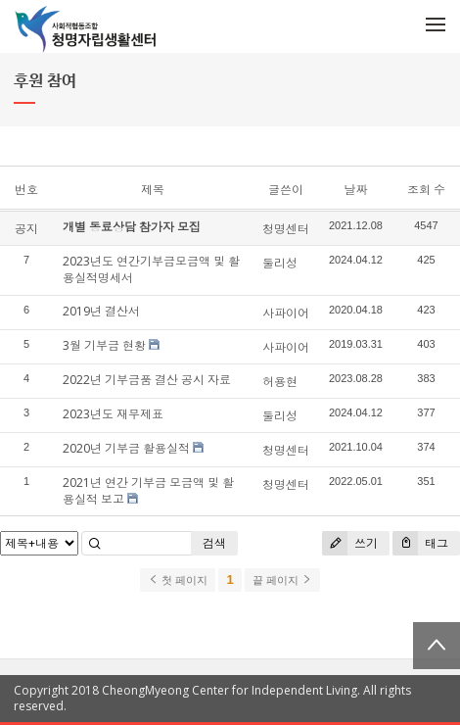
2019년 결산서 (101, 311)
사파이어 (285, 313)
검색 (214, 543)
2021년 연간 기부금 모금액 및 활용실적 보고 (148, 491)
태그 (420, 543)
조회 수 (426, 189)
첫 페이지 (177, 580)
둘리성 (280, 263)
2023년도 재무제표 (113, 414)
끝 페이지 (282, 580)
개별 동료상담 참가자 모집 (132, 226)
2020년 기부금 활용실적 (126, 448)
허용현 (280, 381)
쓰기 (350, 543)
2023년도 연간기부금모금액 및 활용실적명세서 (151, 269)
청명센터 (285, 228)
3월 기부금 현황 (104, 345)
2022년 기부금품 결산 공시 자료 (147, 379)
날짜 (355, 189)
